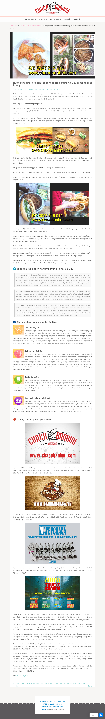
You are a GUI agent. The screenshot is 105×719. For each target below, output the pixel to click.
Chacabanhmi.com (37, 89)
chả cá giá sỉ (24, 676)
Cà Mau (60, 118)
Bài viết (68, 19)
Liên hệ (77, 19)
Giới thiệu (43, 19)
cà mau (17, 676)
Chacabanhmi (30, 19)
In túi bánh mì (55, 19)
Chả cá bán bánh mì (55, 89)
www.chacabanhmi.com (56, 709)
